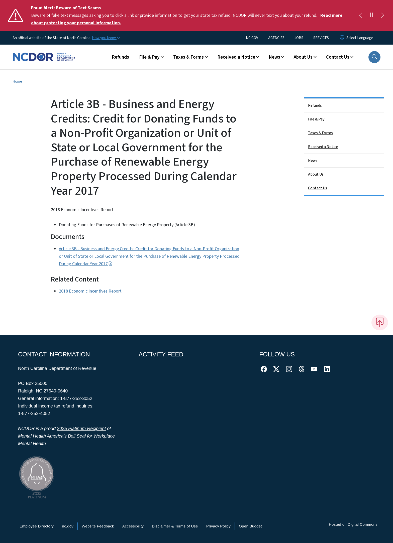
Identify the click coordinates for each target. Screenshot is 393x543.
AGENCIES (276, 38)
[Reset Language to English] (342, 38)
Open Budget (250, 526)
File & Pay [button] (149, 57)
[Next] (382, 15)
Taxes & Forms (320, 133)
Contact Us (317, 188)
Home (17, 81)
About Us (316, 174)
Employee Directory (37, 526)
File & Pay (316, 119)
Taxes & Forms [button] (188, 57)
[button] (374, 57)
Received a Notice (323, 147)
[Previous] (360, 15)
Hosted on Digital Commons (353, 524)
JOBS (298, 38)
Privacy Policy (218, 526)
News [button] (274, 57)
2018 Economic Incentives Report (90, 291)
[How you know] (105, 38)
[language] (359, 38)
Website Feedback (98, 526)
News (313, 160)
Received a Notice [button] (236, 57)
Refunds (120, 57)
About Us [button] (303, 57)
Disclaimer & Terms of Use (175, 526)
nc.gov (67, 526)
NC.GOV (252, 38)
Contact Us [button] (337, 57)
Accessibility (133, 526)
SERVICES (321, 38)
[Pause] (371, 15)
